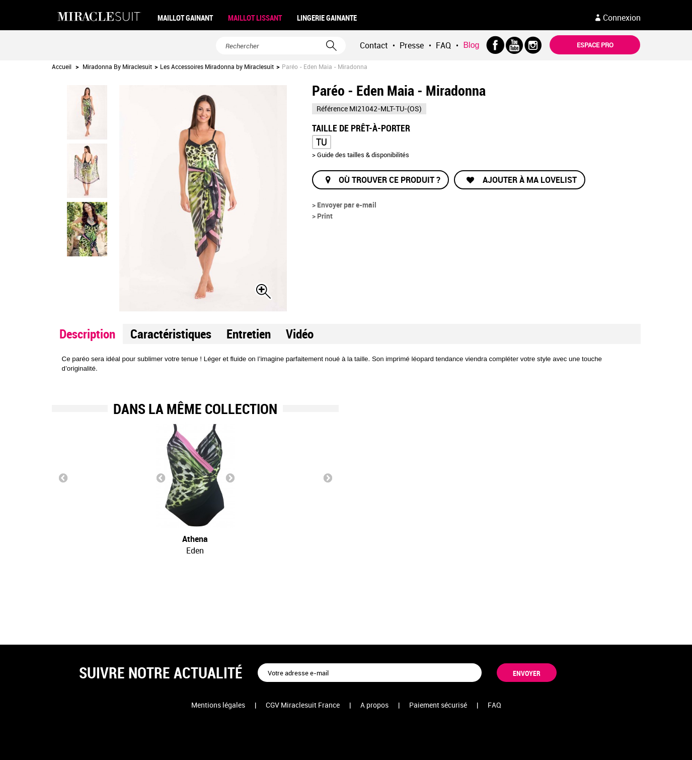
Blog (471, 45)
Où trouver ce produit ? (389, 179)
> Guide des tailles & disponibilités (360, 154)
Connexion (622, 17)
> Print (322, 216)
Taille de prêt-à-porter (362, 127)
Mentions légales (218, 705)
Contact (374, 45)
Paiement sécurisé (438, 705)
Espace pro (595, 44)
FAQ (443, 45)
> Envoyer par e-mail (344, 205)
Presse (412, 45)
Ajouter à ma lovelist (529, 179)
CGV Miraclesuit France (303, 705)
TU (321, 142)
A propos (374, 705)
